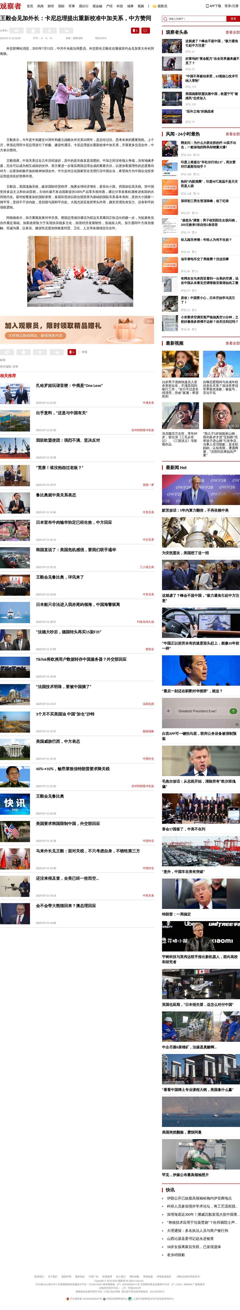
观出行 (84, 6)
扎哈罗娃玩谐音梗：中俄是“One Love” (69, 385)
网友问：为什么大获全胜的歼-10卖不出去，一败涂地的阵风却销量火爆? (208, 145)
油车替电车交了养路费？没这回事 (205, 259)
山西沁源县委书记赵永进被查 (190, 1238)
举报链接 (148, 1276)
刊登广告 (93, 1276)
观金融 (97, 6)
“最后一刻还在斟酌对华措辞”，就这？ (192, 691)
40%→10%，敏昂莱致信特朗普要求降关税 (73, 768)
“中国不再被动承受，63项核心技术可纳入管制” (211, 78)
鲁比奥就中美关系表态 (56, 495)
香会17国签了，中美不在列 (183, 829)
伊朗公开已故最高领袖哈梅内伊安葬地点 (199, 1198)
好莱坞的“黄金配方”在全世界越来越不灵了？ (212, 61)
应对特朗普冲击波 (143, 430)
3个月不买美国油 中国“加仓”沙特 (65, 714)
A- (42, 38)
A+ (51, 38)
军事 (72, 6)
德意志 (150, 649)
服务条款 (80, 1276)
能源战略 (148, 731)
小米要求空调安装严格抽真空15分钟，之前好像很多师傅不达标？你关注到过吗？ (209, 319)
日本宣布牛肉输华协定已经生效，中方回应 (74, 522)
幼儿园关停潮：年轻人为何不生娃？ (206, 240)
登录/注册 (232, 6)
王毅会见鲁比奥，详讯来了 (60, 577)
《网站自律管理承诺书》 (188, 1276)
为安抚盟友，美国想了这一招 (185, 553)
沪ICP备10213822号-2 (46, 1284)
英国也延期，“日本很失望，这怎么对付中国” (198, 1004)
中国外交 (148, 758)
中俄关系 (148, 402)
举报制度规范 (164, 1276)
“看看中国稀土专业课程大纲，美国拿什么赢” (198, 1090)
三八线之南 (147, 567)
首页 (30, 6)
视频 (141, 6)
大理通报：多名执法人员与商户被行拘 (197, 1230)
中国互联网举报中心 (115, 1298)
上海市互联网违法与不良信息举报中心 (151, 1298)
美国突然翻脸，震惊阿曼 (182, 1132)
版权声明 (66, 1276)
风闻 (40, 6)
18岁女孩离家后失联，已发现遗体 (194, 1247)
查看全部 (233, 32)
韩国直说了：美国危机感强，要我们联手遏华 (76, 549)
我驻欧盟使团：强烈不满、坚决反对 (68, 440)
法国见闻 (148, 704)
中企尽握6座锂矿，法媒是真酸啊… (189, 1047)
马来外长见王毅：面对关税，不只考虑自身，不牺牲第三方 (88, 851)
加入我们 (121, 1276)
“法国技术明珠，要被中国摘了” (63, 686)
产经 (109, 6)
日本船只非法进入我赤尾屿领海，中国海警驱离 (78, 604)
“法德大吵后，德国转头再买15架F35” (68, 632)
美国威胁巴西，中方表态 (58, 741)
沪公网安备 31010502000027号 (84, 1298)
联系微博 (107, 1276)
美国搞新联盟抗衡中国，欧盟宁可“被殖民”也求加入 (211, 96)
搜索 (233, 18)
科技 (120, 6)
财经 (51, 6)
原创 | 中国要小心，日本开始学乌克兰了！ (208, 300)
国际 (61, 6)
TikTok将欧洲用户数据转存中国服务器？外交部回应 (81, 659)
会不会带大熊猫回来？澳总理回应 (66, 905)
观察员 (160, 6)
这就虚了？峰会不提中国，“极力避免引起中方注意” (211, 43)
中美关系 (148, 512)
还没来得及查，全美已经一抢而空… (67, 878)
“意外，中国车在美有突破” (183, 872)
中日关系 (148, 539)
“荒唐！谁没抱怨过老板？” (59, 467)
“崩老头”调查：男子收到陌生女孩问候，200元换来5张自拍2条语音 (209, 222)
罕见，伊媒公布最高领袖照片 (185, 1175)
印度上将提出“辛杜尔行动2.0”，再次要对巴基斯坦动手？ (208, 164)
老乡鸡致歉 (176, 1255)
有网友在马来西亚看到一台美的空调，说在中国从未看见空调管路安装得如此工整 (209, 281)
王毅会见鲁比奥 (50, 796)
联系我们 (39, 1276)
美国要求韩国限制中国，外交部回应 (68, 823)
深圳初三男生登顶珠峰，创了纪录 (205, 201)
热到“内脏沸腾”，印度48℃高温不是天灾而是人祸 (209, 184)
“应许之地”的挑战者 (199, 111)
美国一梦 (148, 485)
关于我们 (53, 1276)
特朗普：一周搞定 (176, 914)
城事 (130, 6)
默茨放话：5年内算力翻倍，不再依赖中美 (195, 510)
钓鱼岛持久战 (145, 622)
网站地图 (134, 1276)
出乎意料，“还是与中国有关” (61, 412)
